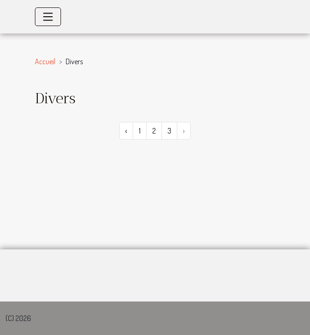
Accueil (45, 61)
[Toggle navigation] (48, 16)
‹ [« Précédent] (126, 130)
